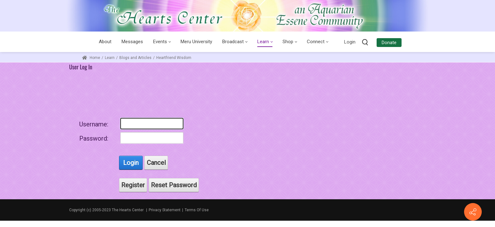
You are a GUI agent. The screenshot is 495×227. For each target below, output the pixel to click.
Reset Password (174, 185)
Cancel (156, 162)
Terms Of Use (197, 210)
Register (133, 185)
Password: (93, 138)
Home (91, 57)
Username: (93, 124)
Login (349, 42)
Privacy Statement (165, 210)
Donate (389, 42)
